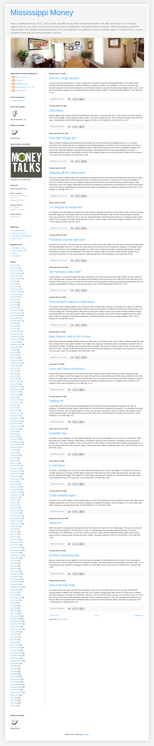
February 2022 (15, 310)
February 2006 (15, 679)
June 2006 (14, 669)
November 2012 (15, 492)
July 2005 (13, 698)
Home (97, 615)
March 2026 (14, 268)
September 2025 (16, 279)
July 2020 (13, 350)
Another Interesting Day (64, 555)
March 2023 (14, 297)
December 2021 (15, 313)
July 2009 (13, 592)
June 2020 (14, 352)
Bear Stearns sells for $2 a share (70, 336)
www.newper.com (18, 101)
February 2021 (15, 331)
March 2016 (14, 437)
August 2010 (14, 558)
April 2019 (13, 376)
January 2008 (15, 619)
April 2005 (13, 706)
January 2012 (15, 513)
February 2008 (15, 616)
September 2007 (16, 629)
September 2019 (16, 363)
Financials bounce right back (67, 239)
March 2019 (14, 379)
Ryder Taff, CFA (20, 90)
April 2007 (13, 642)
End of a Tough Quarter (64, 78)
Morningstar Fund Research (22, 236)
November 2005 (15, 687)
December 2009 (15, 579)
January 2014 (15, 468)
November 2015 (15, 445)
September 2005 (16, 692)
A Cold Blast (57, 465)
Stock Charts (16, 239)
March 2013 (14, 484)
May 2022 (13, 305)
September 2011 (16, 524)
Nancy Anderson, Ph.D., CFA (25, 87)
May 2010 (13, 566)
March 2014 (14, 463)
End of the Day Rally (62, 585)
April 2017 (13, 408)
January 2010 (15, 576)
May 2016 (13, 434)
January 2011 (15, 545)
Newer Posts (54, 615)
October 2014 (15, 455)
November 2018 (15, 389)
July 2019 (13, 368)
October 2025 (15, 276)
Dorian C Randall (21, 77)
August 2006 (14, 663)
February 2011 (15, 542)
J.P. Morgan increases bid (65, 207)
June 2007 (14, 637)
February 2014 (15, 466)
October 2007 (15, 626)
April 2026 (13, 265)
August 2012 (14, 497)
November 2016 (15, 421)
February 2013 (15, 487)
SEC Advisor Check (19, 248)
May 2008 (13, 608)
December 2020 (15, 337)
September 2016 (16, 426)
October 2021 (15, 318)
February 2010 (15, 574)
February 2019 (15, 381)
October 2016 (15, 424)
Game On (55, 523)
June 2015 (14, 450)
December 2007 (15, 621)
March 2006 (14, 676)
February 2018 (15, 400)
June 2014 (14, 458)
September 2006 (16, 661)
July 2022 (13, 300)
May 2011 (13, 534)
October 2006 (15, 658)
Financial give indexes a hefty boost (71, 301)
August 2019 (14, 365)
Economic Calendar (19, 233)
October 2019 (15, 360)
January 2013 (15, 489)
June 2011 (14, 532)
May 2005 (13, 703)
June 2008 (14, 605)
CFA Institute (16, 256)
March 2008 (14, 613)
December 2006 (15, 653)
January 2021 (15, 334)
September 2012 (16, 495)
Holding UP (56, 401)
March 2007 (14, 645)
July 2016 (13, 431)
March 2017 (14, 410)
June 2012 (14, 500)
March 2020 (14, 358)
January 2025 (15, 289)
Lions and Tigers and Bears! (67, 368)
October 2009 (15, 584)
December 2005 (15, 685)
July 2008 (13, 603)
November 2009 (15, 582)
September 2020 (16, 344)
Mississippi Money (41, 12)
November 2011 (15, 518)
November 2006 (15, 655)
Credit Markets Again (62, 495)
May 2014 (13, 460)
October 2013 (15, 476)
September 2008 (16, 598)
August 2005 (14, 695)
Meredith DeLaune (21, 84)
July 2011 (13, 529)
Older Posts (139, 615)
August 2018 (14, 395)
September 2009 (16, 587)
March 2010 (14, 571)
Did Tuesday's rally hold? (65, 271)
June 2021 (14, 326)
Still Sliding (56, 110)
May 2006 (13, 671)
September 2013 (16, 479)
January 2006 (15, 682)
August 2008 (14, 600)
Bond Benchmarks (18, 231)
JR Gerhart (19, 80)
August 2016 (14, 429)
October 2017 (15, 402)
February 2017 (15, 413)
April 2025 (13, 284)
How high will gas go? (63, 137)
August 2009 (14, 590)
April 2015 (13, 452)
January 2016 (15, 439)
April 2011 (13, 537)
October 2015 (15, 447)
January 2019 (15, 384)
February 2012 (15, 511)
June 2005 (14, 700)
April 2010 (13, 568)
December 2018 (15, 387)
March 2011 (14, 539)
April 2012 (13, 505)
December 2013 (15, 471)
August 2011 (14, 526)
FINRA (14, 253)
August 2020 (14, 347)
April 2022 (13, 308)
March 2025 (14, 286)
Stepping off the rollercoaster (67, 172)
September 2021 (16, 321)
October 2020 (15, 342)
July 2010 (13, 561)
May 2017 (13, 405)
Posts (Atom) (63, 619)
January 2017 (15, 416)
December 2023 (15, 292)
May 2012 (13, 503)
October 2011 (15, 521)
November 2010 (15, 550)
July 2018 (13, 397)
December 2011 (15, 516)
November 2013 (15, 474)
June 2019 (14, 371)
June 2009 (14, 595)
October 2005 (15, 690)
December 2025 (15, 273)
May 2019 (13, 373)
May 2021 (13, 329)
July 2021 (13, 323)
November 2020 (15, 339)
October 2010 (15, 553)
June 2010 (14, 563)
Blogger (86, 734)
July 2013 (13, 482)
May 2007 (13, 640)
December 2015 (15, 442)
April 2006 (13, 674)
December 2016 (15, 418)
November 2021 (15, 315)
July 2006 (13, 666)
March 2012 (14, 508)
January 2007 (15, 650)
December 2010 (15, 547)
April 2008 (13, 611)
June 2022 (14, 302)
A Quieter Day (58, 433)
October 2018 (15, 392)
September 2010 (16, 555)
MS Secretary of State (19, 251)
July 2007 (13, 634)
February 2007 (15, 648)
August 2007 (14, 632)
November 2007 (15, 624)
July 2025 (13, 281)
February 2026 (15, 271)
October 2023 (15, 294)
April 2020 (13, 355)
